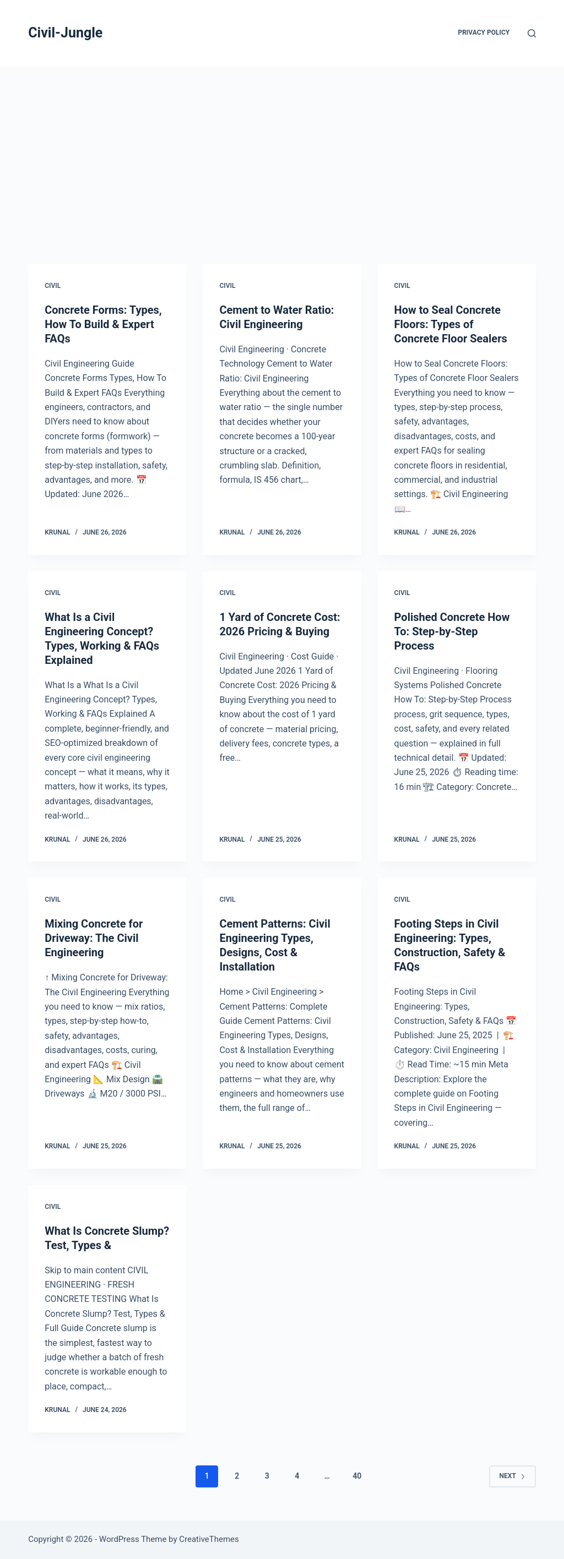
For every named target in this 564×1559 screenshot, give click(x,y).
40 (356, 1475)
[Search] (532, 33)
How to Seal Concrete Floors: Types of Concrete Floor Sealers (450, 324)
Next (512, 1476)
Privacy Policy (483, 32)
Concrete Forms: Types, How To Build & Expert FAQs (103, 324)
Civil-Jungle (65, 33)
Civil (53, 286)
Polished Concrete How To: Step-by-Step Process (452, 631)
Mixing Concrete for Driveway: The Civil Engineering (94, 938)
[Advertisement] (282, 149)
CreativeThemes (209, 1539)
